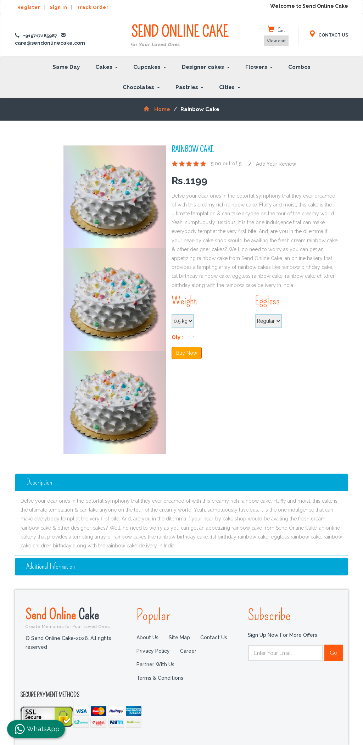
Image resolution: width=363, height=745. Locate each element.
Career (188, 651)
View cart (276, 40)
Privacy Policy (153, 651)
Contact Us (213, 637)
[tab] (181, 482)
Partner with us (155, 664)
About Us (147, 637)
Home (157, 109)
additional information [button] (50, 566)
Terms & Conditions (159, 678)
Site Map (179, 637)
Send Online (76, 617)
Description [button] (39, 482)
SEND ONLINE (179, 36)
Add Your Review (276, 164)
